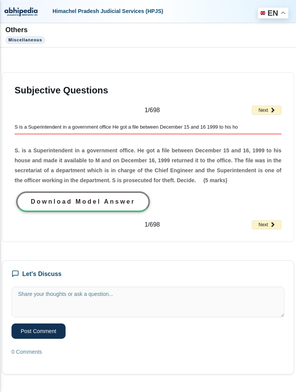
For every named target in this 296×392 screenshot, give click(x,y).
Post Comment (38, 331)
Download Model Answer (83, 201)
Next (266, 110)
